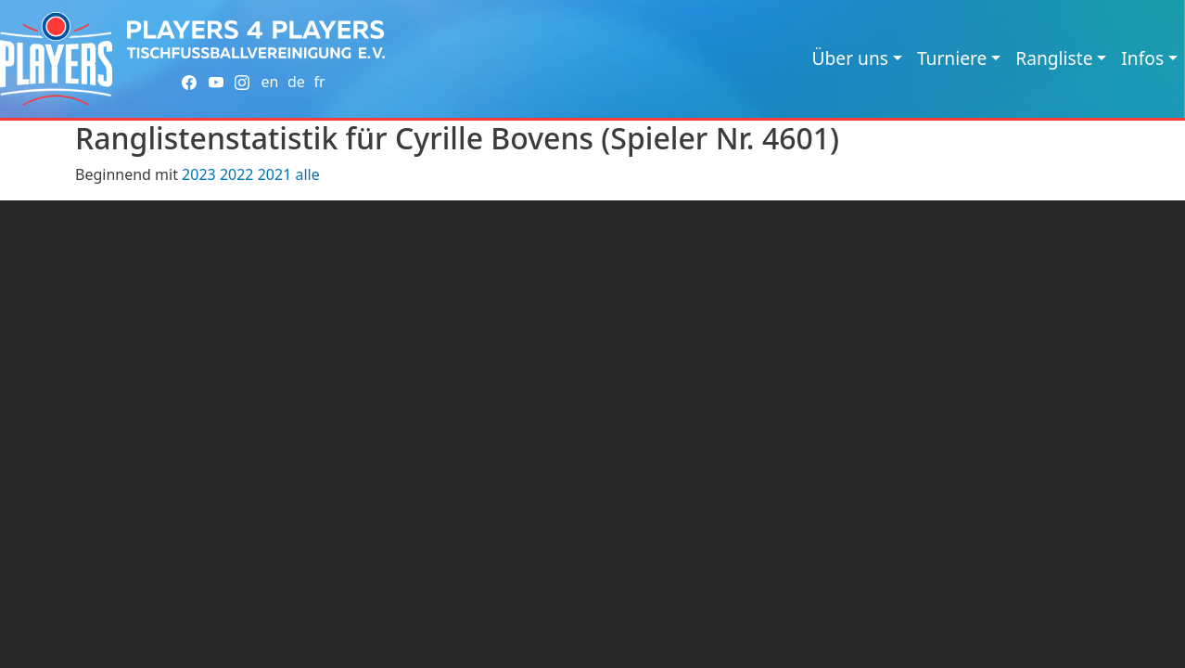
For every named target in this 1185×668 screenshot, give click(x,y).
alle (307, 174)
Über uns (850, 58)
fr (319, 81)
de (296, 81)
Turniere (952, 58)
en (269, 81)
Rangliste (1053, 58)
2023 (199, 174)
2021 (275, 174)
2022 (237, 174)
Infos (1142, 58)
